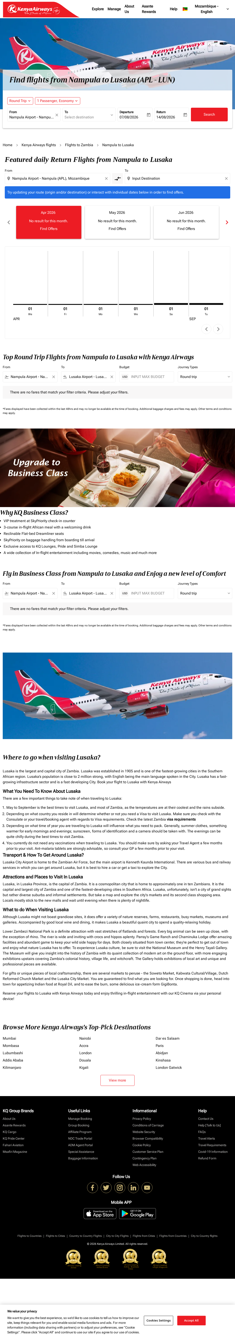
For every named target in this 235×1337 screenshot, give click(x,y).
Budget (124, 367)
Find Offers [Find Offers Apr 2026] (49, 229)
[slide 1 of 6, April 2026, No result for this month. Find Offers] (48, 222)
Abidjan (162, 1053)
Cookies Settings (158, 1320)
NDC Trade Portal (80, 1138)
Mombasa (11, 1046)
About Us (129, 9)
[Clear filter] (53, 377)
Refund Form (207, 1158)
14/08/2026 (165, 117)
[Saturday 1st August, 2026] (171, 304)
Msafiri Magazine (15, 1151)
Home (7, 145)
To (66, 112)
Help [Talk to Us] (209, 1125)
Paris (160, 1046)
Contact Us (205, 1118)
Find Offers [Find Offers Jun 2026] (186, 229)
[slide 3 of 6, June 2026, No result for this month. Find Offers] (186, 222)
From (13, 112)
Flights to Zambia (79, 145)
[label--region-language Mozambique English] (206, 9)
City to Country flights (204, 1235)
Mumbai (9, 1038)
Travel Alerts (206, 1138)
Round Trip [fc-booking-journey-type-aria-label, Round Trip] (18, 101)
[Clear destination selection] (227, 178)
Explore (98, 9)
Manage (114, 9)
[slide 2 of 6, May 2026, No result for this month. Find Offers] (117, 222)
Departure (126, 112)
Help (173, 9)
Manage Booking (80, 1118)
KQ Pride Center (14, 1138)
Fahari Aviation (13, 1145)
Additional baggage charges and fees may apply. (169, 409)
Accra (83, 1046)
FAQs (202, 1132)
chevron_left (206, 329)
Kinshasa (163, 1060)
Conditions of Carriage (148, 1125)
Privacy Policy (141, 1118)
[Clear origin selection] (107, 178)
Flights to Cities (55, 1235)
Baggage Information (83, 1158)
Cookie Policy (141, 1145)
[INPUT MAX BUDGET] (150, 377)
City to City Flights (117, 1235)
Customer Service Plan (147, 1151)
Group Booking (78, 1125)
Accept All (191, 1320)
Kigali (83, 1067)
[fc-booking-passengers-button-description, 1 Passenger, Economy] (55, 101)
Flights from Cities (144, 1235)
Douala (85, 1060)
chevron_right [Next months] (226, 222)
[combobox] (31, 117)
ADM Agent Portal (80, 1145)
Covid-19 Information (213, 1151)
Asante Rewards (149, 9)
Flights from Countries (173, 1235)
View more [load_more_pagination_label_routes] (117, 1080)
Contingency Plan (144, 1158)
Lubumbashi (13, 1053)
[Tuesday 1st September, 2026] (206, 304)
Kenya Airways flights (39, 145)
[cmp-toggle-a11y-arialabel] (117, 178)
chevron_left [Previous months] (8, 222)
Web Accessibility (144, 1165)
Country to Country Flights (85, 1235)
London (85, 1053)
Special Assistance (81, 1151)
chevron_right (218, 329)
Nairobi (85, 1038)
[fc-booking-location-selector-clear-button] (57, 115)
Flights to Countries (30, 1235)
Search (209, 114)
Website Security (143, 1132)
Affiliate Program (80, 1132)
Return (161, 112)
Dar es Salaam (168, 1038)
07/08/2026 (129, 117)
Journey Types (188, 367)
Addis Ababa (13, 1060)
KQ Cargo (9, 1132)
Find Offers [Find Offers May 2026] (117, 229)
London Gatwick (169, 1067)
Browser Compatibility (147, 1138)
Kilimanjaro (12, 1067)
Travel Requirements (212, 1145)
